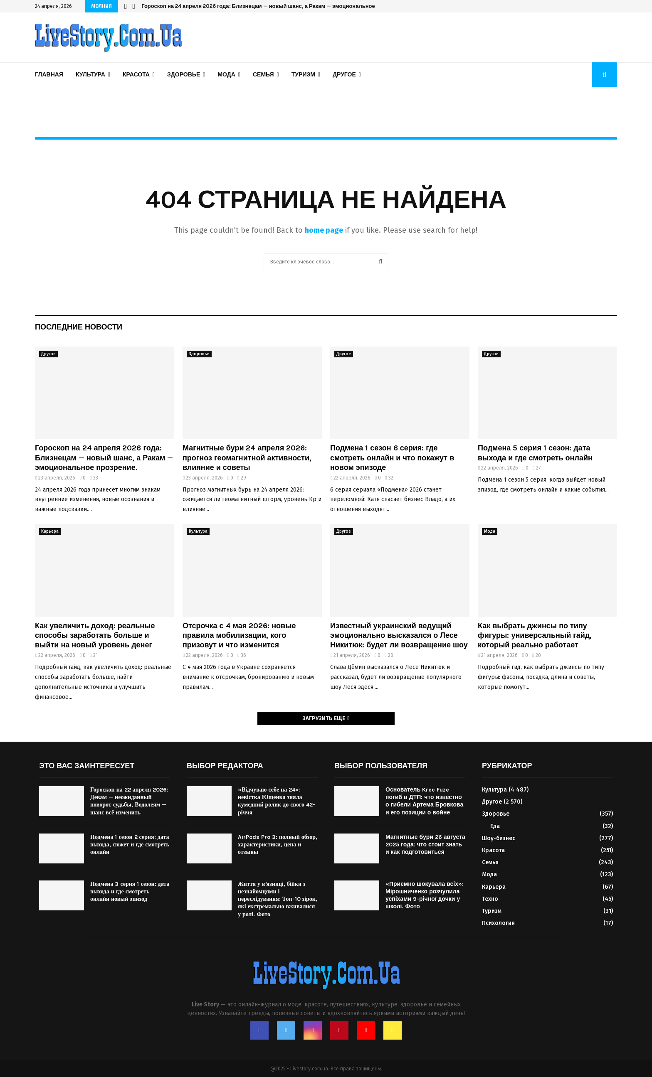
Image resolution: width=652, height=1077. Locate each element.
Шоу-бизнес (498, 838)
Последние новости (78, 327)
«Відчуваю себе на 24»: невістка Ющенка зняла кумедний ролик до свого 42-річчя (276, 801)
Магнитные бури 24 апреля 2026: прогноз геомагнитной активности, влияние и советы (247, 457)
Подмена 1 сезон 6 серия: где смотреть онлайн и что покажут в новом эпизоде (392, 457)
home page (324, 230)
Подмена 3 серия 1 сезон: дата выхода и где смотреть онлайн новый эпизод (129, 891)
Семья (263, 74)
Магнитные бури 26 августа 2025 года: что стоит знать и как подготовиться (425, 845)
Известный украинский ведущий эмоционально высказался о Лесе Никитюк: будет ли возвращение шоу (399, 635)
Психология (498, 923)
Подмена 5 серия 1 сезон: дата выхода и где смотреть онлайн (535, 452)
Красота (136, 74)
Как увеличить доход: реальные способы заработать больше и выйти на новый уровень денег (95, 635)
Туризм (303, 74)
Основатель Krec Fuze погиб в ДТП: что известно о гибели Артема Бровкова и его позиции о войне (424, 801)
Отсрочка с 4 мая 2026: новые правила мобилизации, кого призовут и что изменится (239, 635)
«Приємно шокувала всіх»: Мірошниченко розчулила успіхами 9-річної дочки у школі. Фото (424, 895)
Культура (90, 74)
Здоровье (183, 74)
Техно (490, 898)
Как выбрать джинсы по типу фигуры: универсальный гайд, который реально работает (535, 635)
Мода (226, 74)
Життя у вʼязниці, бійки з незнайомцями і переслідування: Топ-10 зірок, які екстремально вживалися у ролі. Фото (277, 899)
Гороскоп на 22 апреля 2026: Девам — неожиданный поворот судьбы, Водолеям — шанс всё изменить (129, 801)
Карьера (50, 531)
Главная (49, 74)
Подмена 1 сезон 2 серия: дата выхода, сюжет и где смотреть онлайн (129, 845)
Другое (344, 74)
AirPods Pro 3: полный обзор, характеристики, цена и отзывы (277, 845)
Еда (495, 826)
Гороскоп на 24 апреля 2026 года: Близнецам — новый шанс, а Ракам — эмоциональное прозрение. (273, 6)
